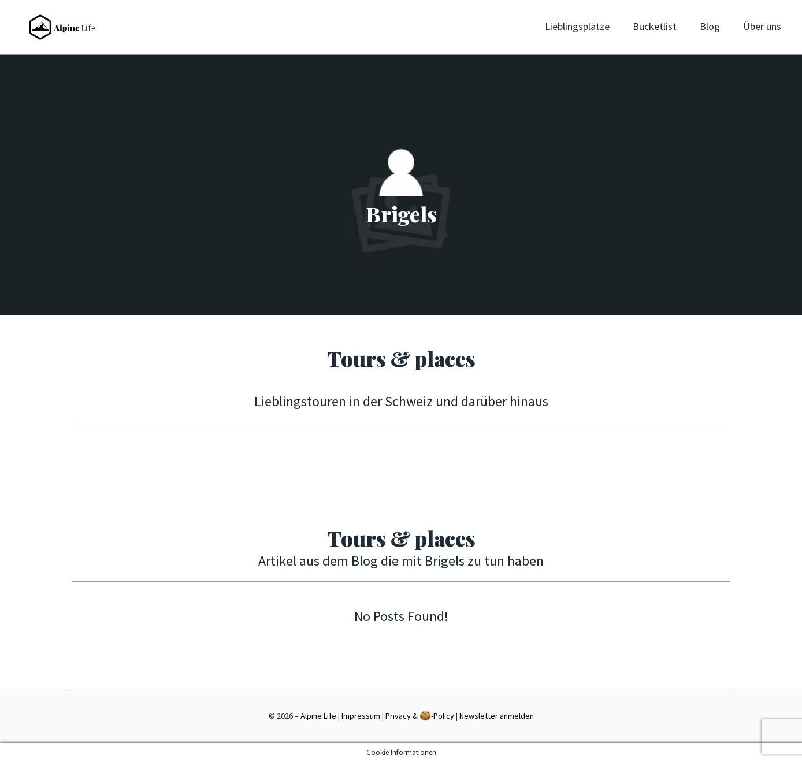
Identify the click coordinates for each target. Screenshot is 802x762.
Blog (710, 26)
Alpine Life (318, 716)
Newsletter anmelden (496, 716)
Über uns (762, 26)
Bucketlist (655, 26)
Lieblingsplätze (577, 26)
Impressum (360, 716)
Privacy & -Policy (419, 715)
